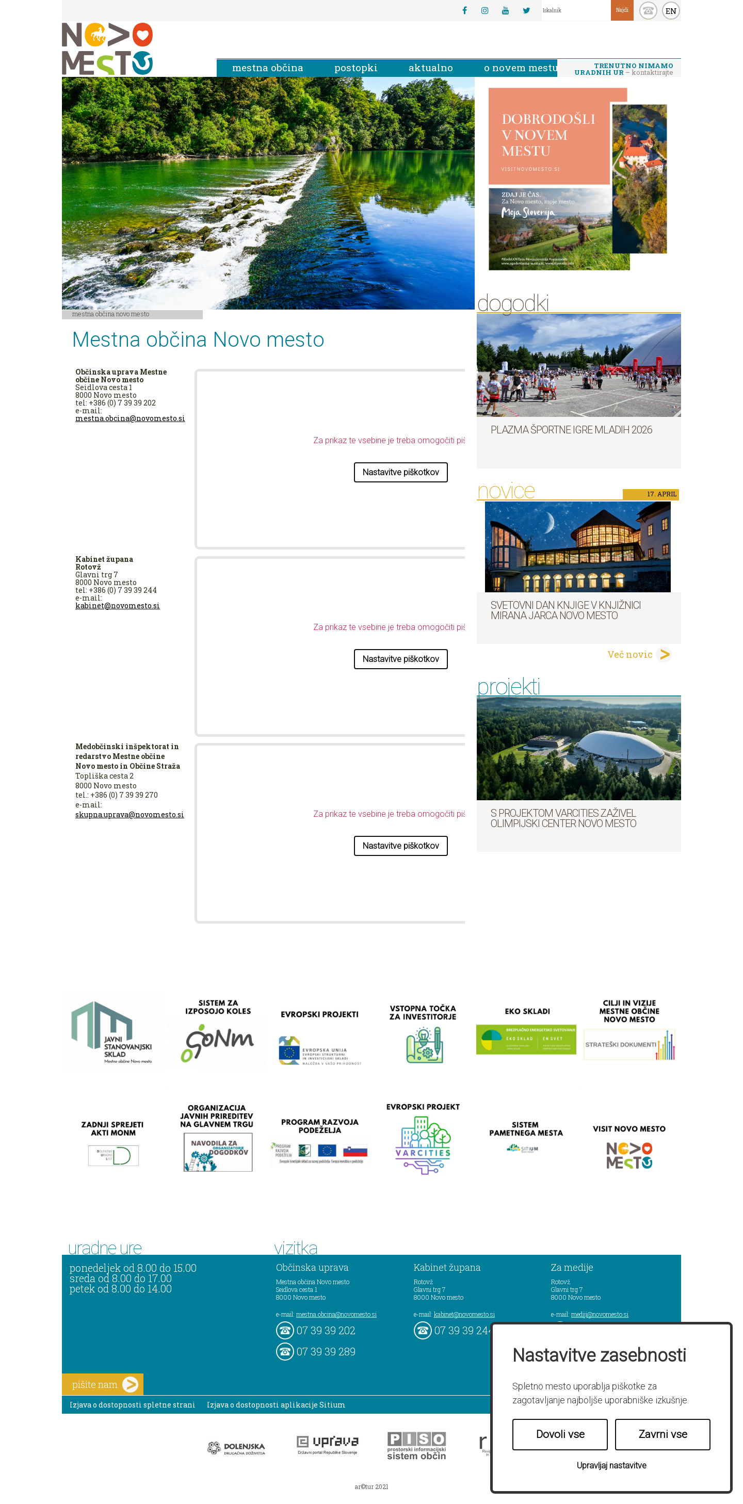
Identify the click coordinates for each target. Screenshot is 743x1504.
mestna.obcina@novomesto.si (130, 418)
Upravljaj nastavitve (612, 1465)
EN (671, 11)
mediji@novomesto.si (599, 1314)
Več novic (630, 654)
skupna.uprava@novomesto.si (129, 814)
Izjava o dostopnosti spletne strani (133, 1405)
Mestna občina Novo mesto (110, 313)
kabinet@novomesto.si (117, 605)
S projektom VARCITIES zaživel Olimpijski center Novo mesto (563, 818)
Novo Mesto (131, 49)
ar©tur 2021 (371, 1486)
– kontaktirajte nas (623, 69)
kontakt (648, 11)
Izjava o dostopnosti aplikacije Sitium (276, 1405)
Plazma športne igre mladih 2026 (571, 430)
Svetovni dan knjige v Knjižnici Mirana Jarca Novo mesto (566, 610)
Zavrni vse (663, 1434)
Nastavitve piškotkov (401, 472)
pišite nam (105, 1385)
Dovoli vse (560, 1434)
